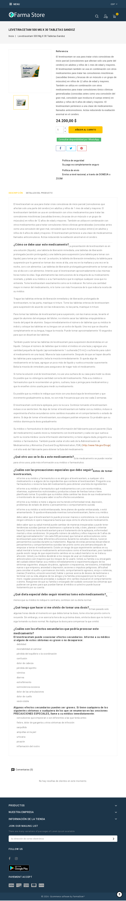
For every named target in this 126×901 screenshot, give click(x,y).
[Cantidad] (59, 129)
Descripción (16, 193)
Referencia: (62, 51)
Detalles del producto (40, 193)
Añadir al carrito (85, 130)
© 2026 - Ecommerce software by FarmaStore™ (63, 897)
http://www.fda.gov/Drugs (96, 445)
